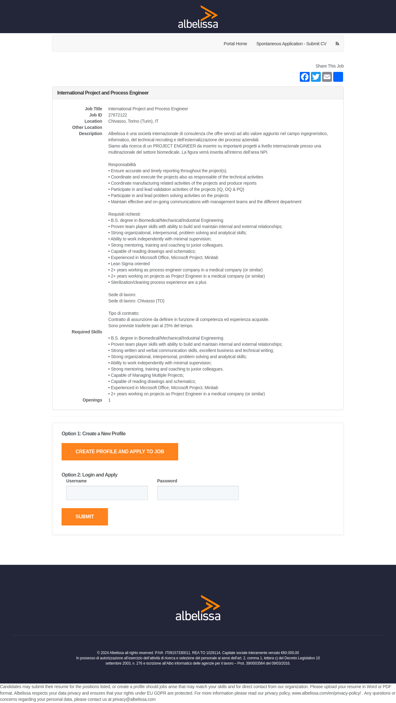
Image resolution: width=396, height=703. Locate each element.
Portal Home (235, 43)
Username (76, 480)
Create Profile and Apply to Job (121, 451)
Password (167, 480)
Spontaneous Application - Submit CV (291, 43)
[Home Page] (198, 16)
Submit (85, 517)
